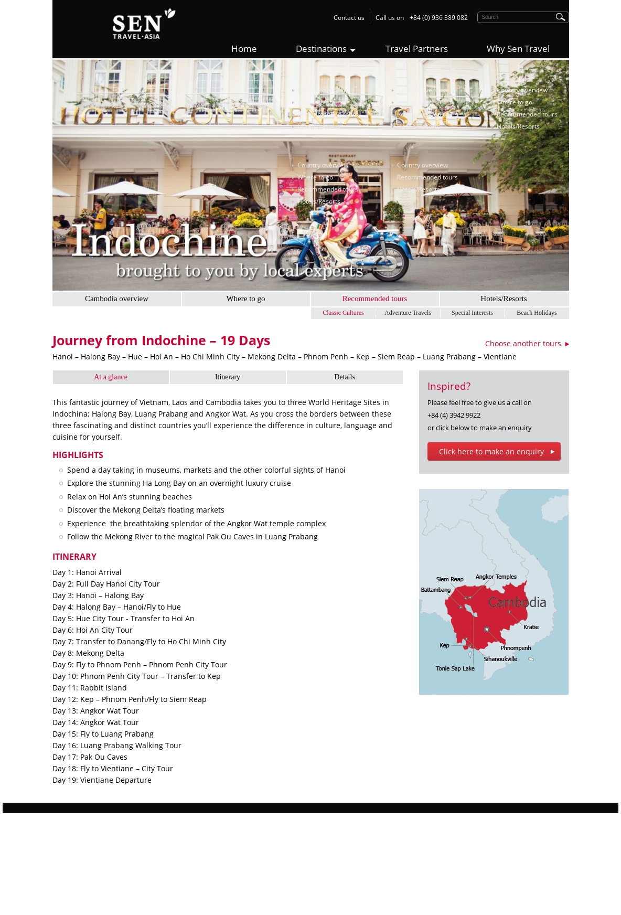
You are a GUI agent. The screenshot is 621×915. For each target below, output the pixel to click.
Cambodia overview (116, 298)
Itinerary (227, 377)
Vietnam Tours (206, 839)
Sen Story (66, 851)
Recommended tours (327, 114)
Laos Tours (201, 851)
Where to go (315, 102)
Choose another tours (523, 343)
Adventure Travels (407, 312)
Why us (62, 839)
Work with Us (71, 874)
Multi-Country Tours (214, 885)
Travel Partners (417, 48)
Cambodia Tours (209, 862)
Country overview (322, 90)
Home (244, 48)
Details (344, 377)
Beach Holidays (536, 312)
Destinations (321, 48)
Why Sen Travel (518, 48)
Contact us (349, 17)
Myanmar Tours (208, 874)
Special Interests (472, 312)
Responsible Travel (80, 862)
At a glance (110, 377)
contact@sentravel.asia (371, 897)
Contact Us (68, 885)
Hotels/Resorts (318, 126)
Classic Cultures (343, 312)
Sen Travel (333, 839)
